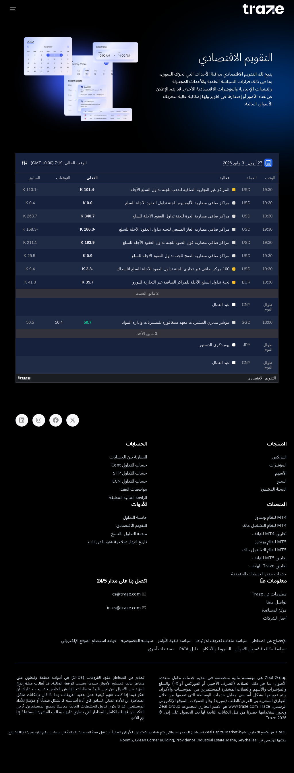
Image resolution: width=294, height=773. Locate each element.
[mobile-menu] (15, 9)
